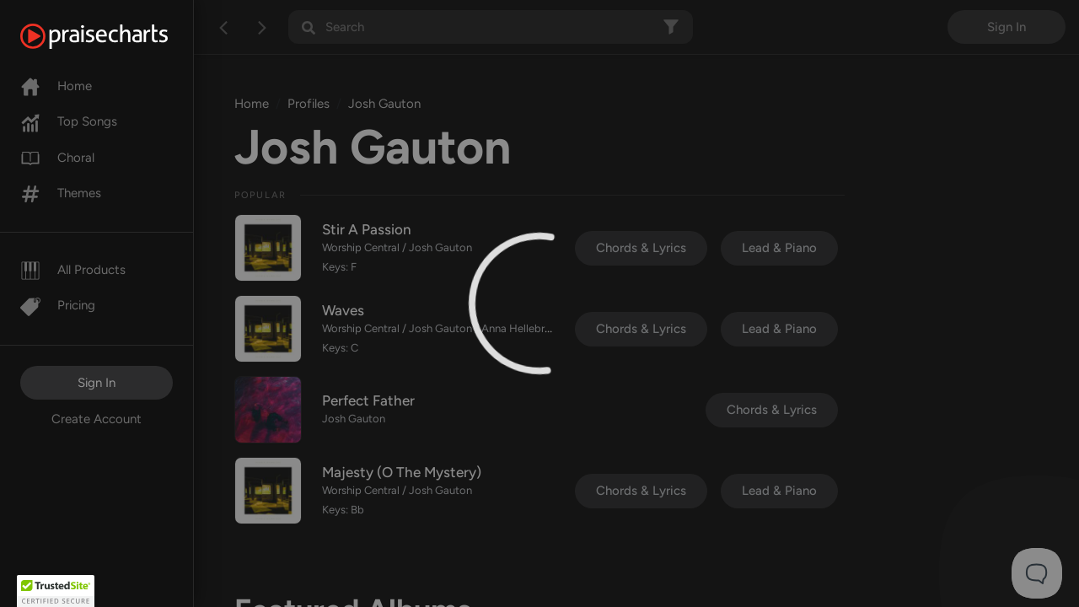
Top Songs (68, 121)
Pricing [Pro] (57, 305)
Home (56, 86)
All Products (73, 269)
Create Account (96, 419)
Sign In (96, 382)
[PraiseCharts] (115, 36)
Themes (60, 193)
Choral (57, 157)
